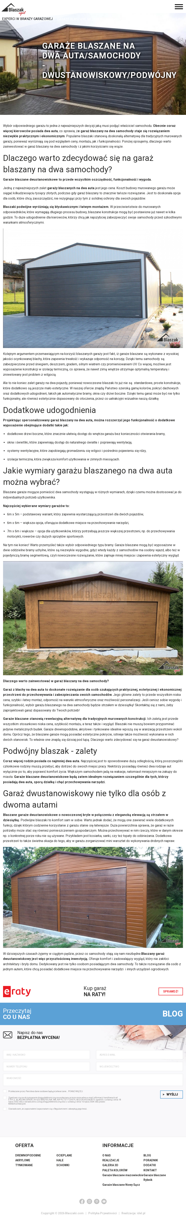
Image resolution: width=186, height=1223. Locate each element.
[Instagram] (89, 1204)
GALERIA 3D (110, 1167)
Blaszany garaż (152, 954)
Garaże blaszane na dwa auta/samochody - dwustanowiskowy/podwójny (120, 19)
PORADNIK (150, 1162)
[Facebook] (82, 1204)
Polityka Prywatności (102, 1215)
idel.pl (141, 1215)
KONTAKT (150, 1172)
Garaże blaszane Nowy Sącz (121, 1187)
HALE (59, 1162)
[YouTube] (104, 1204)
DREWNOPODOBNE (28, 1157)
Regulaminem (60, 1111)
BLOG (171, 1015)
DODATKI (149, 1167)
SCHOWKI (62, 1167)
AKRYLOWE (22, 1162)
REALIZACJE (110, 1162)
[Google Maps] (96, 1204)
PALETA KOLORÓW (114, 1172)
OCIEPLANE (64, 1157)
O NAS (106, 1157)
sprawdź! (169, 991)
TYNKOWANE (24, 1167)
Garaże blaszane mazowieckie (122, 1177)
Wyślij (170, 1097)
